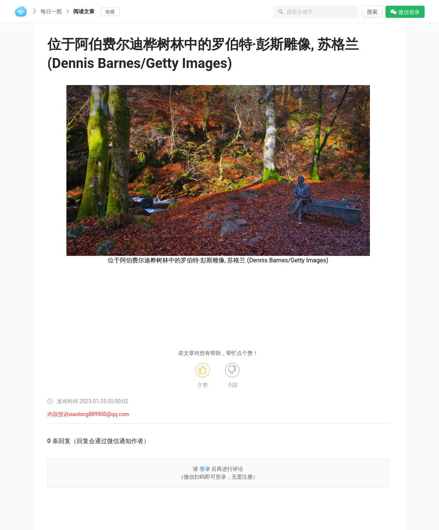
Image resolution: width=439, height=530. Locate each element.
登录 (205, 469)
